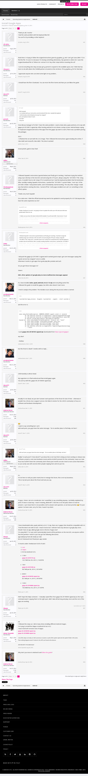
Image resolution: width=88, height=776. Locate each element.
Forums (5, 10)
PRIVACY (5, 749)
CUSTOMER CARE (8, 731)
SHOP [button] (84, 4)
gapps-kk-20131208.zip (28, 567)
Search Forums (5, 14)
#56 (84, 592)
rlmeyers (6, 69)
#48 (84, 344)
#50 (84, 383)
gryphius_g (22, 25)
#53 (84, 467)
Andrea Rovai (7, 410)
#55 (84, 510)
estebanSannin (8, 294)
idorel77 (6, 94)
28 (15, 639)
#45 (84, 158)
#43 (84, 92)
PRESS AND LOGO (8, 704)
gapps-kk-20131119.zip (28, 558)
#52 (84, 433)
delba (5, 160)
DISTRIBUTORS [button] (72, 4)
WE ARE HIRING (7, 709)
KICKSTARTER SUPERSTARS (11, 718)
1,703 (14, 416)
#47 (84, 278)
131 (15, 100)
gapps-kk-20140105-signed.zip (30, 576)
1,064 (14, 168)
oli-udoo (6, 44)
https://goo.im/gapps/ (62, 332)
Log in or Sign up (65, 1)
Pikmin (5, 537)
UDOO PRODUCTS (42, 4)
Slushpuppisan (8, 187)
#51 (84, 408)
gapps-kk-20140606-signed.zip (30, 585)
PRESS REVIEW (7, 713)
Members (15, 10)
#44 (84, 144)
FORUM (5, 727)
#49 (84, 358)
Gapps (24, 549)
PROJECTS (61, 4)
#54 (84, 485)
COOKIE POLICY (8, 744)
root (23, 547)
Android (11, 25)
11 (15, 300)
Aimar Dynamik (8, 633)
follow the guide (47, 652)
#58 (84, 647)
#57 (84, 608)
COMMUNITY (52, 4)
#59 (84, 662)
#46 (84, 227)
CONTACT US (7, 736)
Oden (5, 243)
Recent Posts (14, 14)
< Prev (10, 28)
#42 (84, 76)
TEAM (5, 700)
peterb (5, 119)
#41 (84, 42)
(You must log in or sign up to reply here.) (75, 676)
